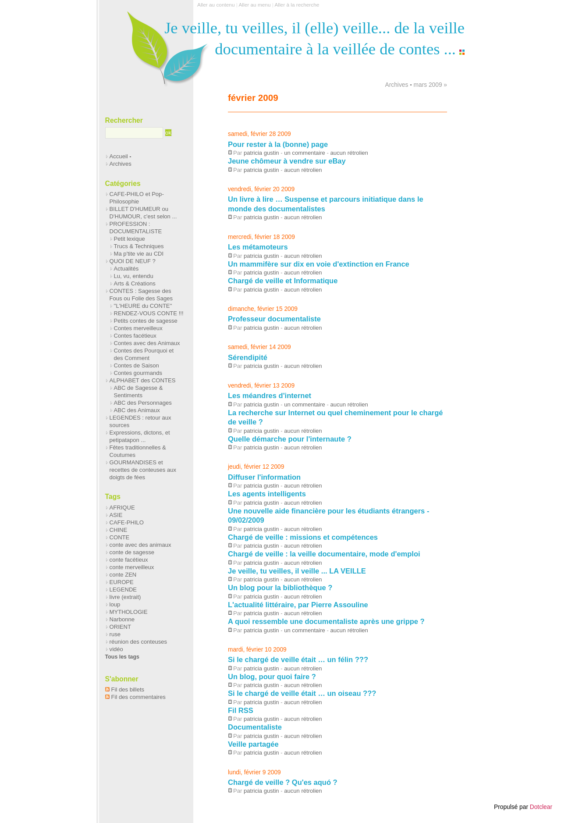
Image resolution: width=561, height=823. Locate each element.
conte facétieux (129, 559)
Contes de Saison (136, 365)
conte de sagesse (132, 552)
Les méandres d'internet (269, 395)
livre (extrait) (125, 597)
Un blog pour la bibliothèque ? (280, 587)
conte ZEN (123, 574)
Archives (396, 85)
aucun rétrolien (349, 153)
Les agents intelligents (267, 494)
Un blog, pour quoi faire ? (272, 676)
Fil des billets (128, 689)
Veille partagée (253, 744)
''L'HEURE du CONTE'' (143, 306)
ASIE (116, 515)
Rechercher (124, 120)
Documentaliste (255, 727)
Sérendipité (247, 357)
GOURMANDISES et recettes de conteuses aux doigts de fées (143, 470)
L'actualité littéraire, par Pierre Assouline (298, 605)
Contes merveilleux (138, 328)
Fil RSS (240, 710)
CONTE (120, 537)
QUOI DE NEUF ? (133, 261)
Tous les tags (122, 657)
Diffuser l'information (264, 477)
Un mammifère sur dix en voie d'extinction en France (318, 264)
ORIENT (120, 626)
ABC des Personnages (143, 402)
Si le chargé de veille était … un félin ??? (298, 659)
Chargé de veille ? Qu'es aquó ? (282, 782)
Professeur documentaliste (274, 319)
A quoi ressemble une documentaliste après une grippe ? (326, 621)
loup (115, 604)
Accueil (119, 156)
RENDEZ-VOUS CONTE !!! (149, 313)
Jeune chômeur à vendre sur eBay (287, 161)
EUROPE (122, 582)
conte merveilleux (132, 567)
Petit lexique (129, 238)
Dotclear (541, 807)
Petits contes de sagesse (146, 320)
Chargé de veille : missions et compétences (303, 537)
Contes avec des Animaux (147, 343)
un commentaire (304, 153)
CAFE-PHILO (127, 522)
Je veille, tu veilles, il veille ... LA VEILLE (297, 571)
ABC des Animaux (137, 410)
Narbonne (122, 619)
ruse (115, 634)
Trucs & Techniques (139, 246)
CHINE (119, 530)
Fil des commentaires (138, 697)
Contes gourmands (138, 373)
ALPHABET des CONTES (143, 380)
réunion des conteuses (138, 641)
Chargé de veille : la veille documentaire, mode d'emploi (324, 554)
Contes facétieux (135, 335)
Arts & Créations (135, 283)
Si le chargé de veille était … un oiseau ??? (302, 693)
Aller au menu (254, 5)
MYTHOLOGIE (129, 612)
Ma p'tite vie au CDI (139, 253)
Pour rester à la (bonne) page (278, 144)
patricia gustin (261, 153)
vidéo (116, 649)
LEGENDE (123, 589)
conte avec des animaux (140, 545)
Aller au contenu (215, 5)
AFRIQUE (122, 507)
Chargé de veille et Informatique (282, 281)
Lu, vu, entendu (133, 276)
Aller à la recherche (296, 5)
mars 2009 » (430, 85)
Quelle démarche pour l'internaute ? (290, 439)
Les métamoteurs (258, 247)
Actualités (126, 268)
